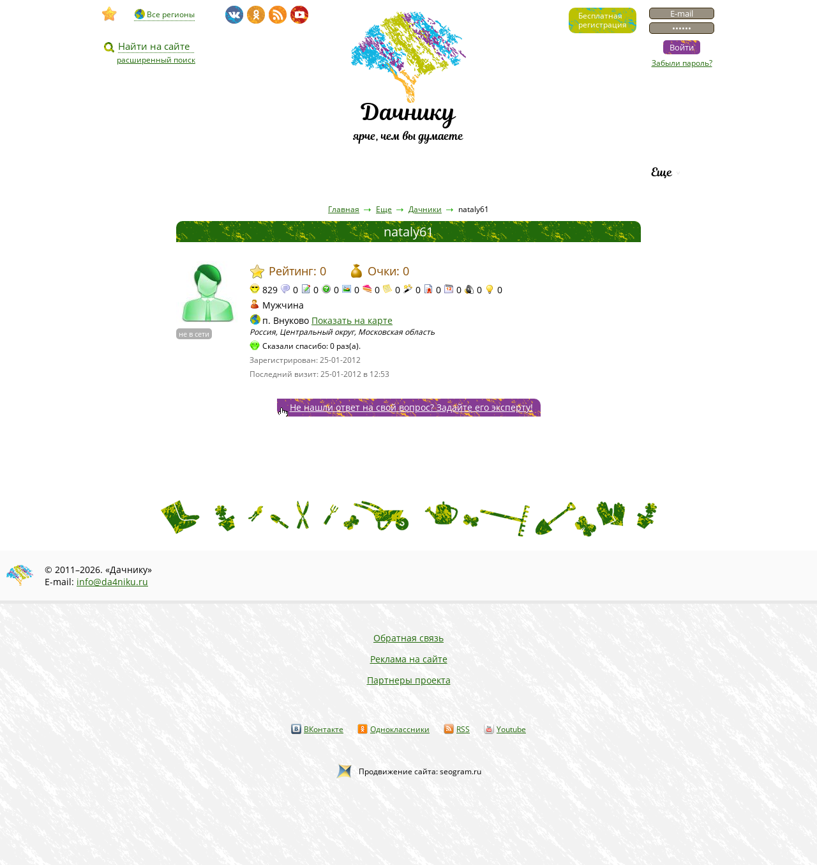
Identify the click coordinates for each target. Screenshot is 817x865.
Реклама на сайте (408, 659)
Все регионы (171, 14)
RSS (463, 729)
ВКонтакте (323, 729)
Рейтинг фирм (582, 172)
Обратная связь (408, 638)
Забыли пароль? (682, 62)
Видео (161, 172)
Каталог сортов (468, 172)
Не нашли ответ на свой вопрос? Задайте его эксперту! (411, 407)
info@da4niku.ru (112, 582)
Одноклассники (400, 729)
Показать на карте (352, 320)
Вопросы (371, 172)
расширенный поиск (156, 59)
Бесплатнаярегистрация (602, 20)
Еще (661, 172)
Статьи (229, 172)
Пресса (299, 172)
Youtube (511, 729)
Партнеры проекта (409, 680)
